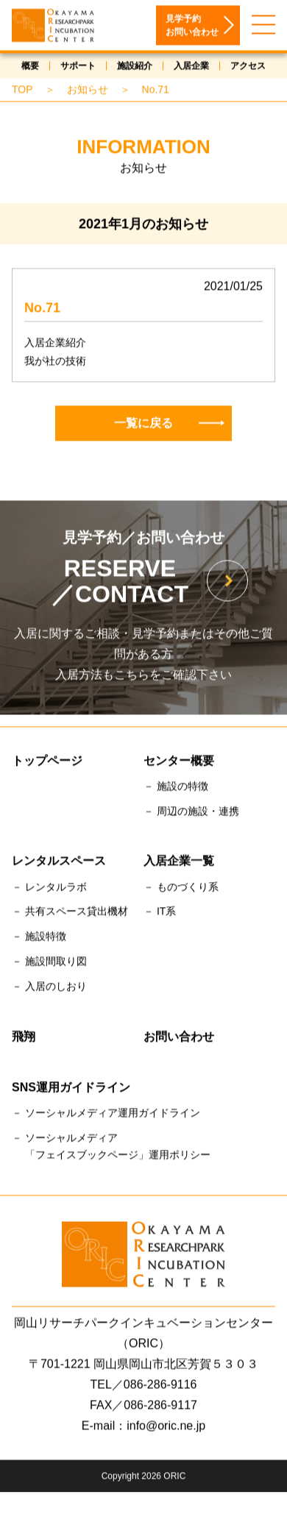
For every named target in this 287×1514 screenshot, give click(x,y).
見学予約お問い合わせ (192, 27)
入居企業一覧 (179, 863)
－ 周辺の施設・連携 (191, 813)
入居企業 (191, 67)
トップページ (47, 762)
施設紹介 (134, 67)
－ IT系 (160, 914)
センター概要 (179, 762)
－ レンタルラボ (49, 889)
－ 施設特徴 (39, 939)
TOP (22, 91)
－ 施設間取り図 (49, 963)
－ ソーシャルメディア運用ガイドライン (106, 1114)
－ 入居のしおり (49, 988)
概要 (30, 67)
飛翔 (23, 1038)
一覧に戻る (169, 425)
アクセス (248, 67)
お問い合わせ (179, 1038)
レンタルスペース (59, 863)
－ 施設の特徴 (176, 788)
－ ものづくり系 (181, 889)
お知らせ (87, 91)
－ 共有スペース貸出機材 (70, 914)
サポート (78, 67)
